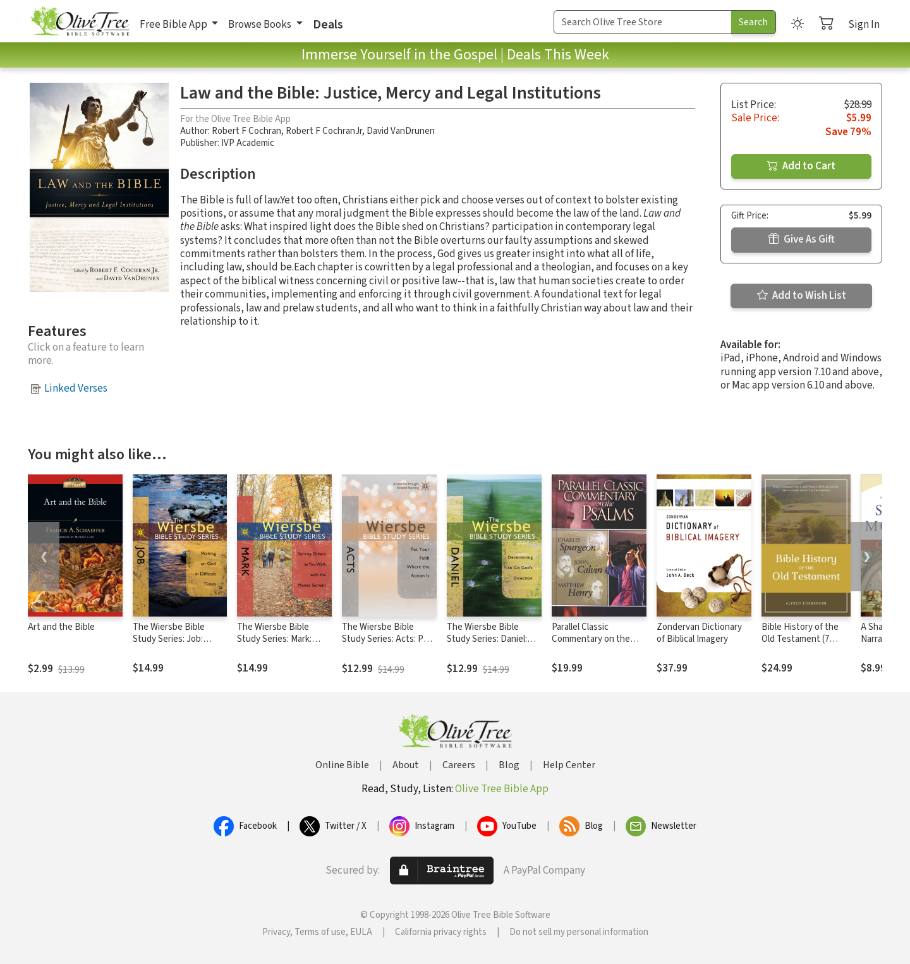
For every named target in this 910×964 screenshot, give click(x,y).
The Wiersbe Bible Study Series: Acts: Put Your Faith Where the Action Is (387, 645)
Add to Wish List (801, 295)
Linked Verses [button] (75, 388)
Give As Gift (801, 239)
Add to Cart (801, 166)
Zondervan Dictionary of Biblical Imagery (699, 633)
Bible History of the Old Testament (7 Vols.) (800, 639)
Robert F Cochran (246, 131)
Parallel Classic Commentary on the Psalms (591, 639)
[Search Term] (643, 22)
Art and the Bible (61, 627)
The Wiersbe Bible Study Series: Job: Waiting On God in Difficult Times (169, 645)
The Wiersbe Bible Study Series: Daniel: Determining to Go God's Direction (487, 645)
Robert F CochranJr (324, 131)
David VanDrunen (401, 131)
